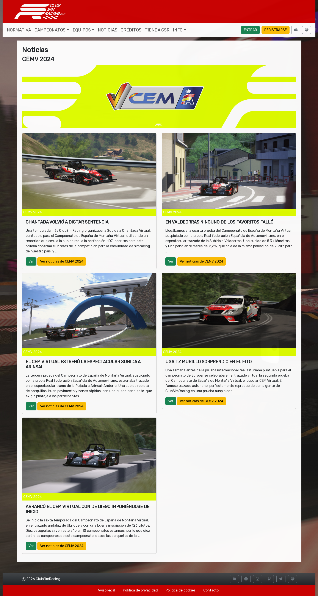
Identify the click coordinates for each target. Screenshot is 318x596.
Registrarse (275, 30)
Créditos (131, 30)
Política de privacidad (140, 590)
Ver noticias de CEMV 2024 (61, 261)
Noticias (107, 30)
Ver (31, 261)
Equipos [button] (82, 30)
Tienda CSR (157, 30)
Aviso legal (106, 590)
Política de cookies (181, 590)
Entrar (250, 30)
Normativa (19, 30)
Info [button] (178, 30)
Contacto (211, 590)
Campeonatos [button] (50, 30)
